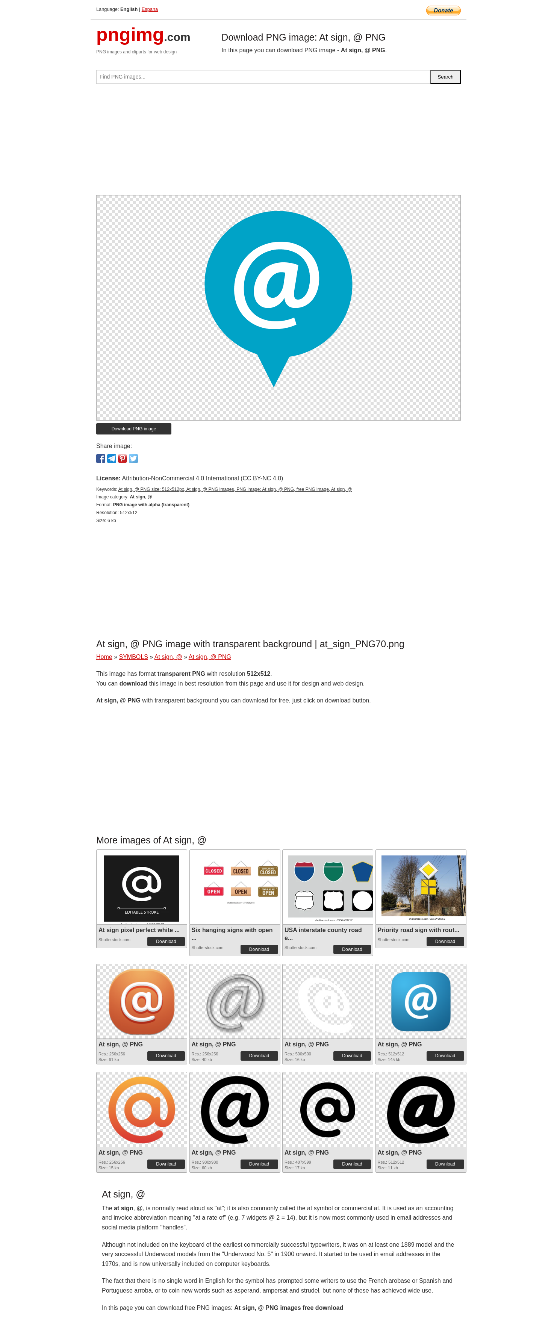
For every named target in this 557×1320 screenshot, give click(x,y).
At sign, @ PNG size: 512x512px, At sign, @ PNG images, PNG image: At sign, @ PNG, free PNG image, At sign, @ (235, 489)
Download (166, 941)
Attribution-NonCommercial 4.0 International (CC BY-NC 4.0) (202, 478)
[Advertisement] (278, 142)
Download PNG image (134, 428)
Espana (150, 9)
